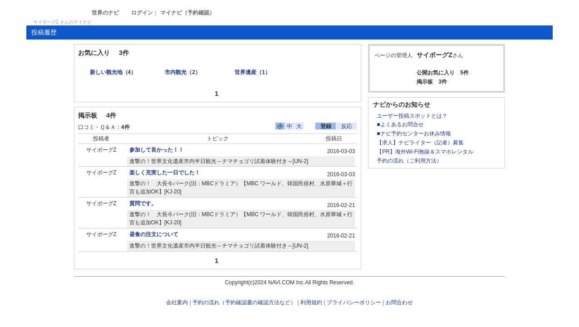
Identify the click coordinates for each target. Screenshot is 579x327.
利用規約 (311, 302)
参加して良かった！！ (156, 150)
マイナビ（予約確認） (187, 13)
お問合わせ (399, 302)
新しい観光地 (113, 72)
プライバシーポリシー (354, 302)
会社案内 (177, 302)
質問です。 (143, 203)
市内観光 (183, 72)
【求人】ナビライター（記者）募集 (420, 142)
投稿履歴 (44, 32)
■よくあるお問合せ (400, 124)
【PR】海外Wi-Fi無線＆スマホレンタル (425, 152)
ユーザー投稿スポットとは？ (412, 116)
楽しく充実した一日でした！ (164, 172)
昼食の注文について (153, 234)
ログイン (142, 13)
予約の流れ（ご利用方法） (409, 161)
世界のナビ (105, 13)
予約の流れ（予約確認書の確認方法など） (244, 302)
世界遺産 (252, 72)
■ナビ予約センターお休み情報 (414, 133)
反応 (346, 126)
